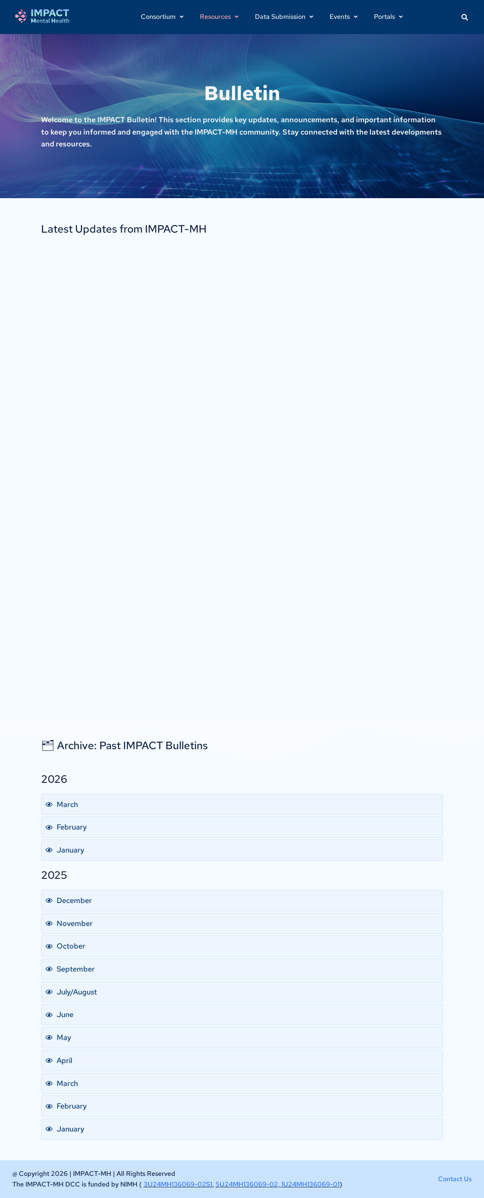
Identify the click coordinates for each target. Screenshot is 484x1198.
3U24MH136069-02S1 (178, 1184)
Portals (388, 16)
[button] (162, 16)
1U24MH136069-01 (310, 1184)
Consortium (162, 16)
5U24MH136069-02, (248, 1184)
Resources (219, 16)
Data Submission (284, 16)
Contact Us (455, 1179)
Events (344, 16)
